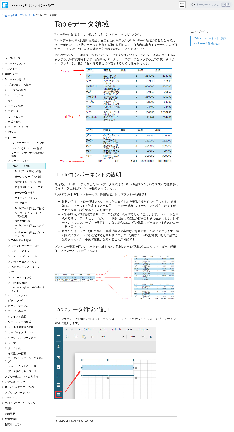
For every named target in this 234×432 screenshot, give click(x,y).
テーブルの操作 (17, 53)
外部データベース (18, 91)
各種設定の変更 (17, 317)
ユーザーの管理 (17, 275)
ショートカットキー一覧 (22, 329)
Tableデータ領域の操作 (28, 135)
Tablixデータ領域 (21, 204)
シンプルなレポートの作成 (26, 112)
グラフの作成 (15, 264)
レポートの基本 (20, 124)
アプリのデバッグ (15, 345)
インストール (12, 32)
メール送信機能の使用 (21, 291)
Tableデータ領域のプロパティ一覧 (29, 198)
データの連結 (15, 69)
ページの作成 (15, 59)
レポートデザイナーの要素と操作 (28, 118)
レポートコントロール (24, 220)
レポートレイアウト (22, 241)
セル (10, 64)
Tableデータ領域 (21, 129)
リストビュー (15, 80)
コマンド (13, 75)
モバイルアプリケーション (20, 367)
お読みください (14, 388)
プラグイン (11, 361)
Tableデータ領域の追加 (207, 37)
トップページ (12, 22)
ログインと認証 (17, 280)
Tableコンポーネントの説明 (210, 32)
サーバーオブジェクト (21, 296)
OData (12, 96)
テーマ (12, 306)
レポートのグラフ (21, 214)
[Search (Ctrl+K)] (211, 4)
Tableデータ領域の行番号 (29, 172)
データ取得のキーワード (22, 335)
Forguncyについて (15, 27)
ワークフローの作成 (19, 285)
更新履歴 (10, 377)
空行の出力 (21, 167)
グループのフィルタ (26, 161)
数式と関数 (14, 85)
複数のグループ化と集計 (29, 145)
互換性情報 (11, 382)
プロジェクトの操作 (19, 48)
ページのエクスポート (21, 259)
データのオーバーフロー (25, 209)
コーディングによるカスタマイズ (26, 323)
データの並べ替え (25, 156)
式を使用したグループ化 (29, 151)
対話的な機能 (19, 246)
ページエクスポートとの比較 (28, 106)
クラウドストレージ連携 (22, 301)
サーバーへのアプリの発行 (20, 351)
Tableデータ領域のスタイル (29, 190)
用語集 (8, 372)
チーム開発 (14, 312)
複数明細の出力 (24, 184)
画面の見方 (11, 37)
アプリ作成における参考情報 (21, 340)
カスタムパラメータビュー (26, 230)
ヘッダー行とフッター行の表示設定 (29, 178)
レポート (30, 15)
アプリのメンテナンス (17, 356)
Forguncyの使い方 (12, 15)
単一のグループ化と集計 (29, 140)
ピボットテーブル (18, 269)
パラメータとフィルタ (24, 225)
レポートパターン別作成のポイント (28, 252)
